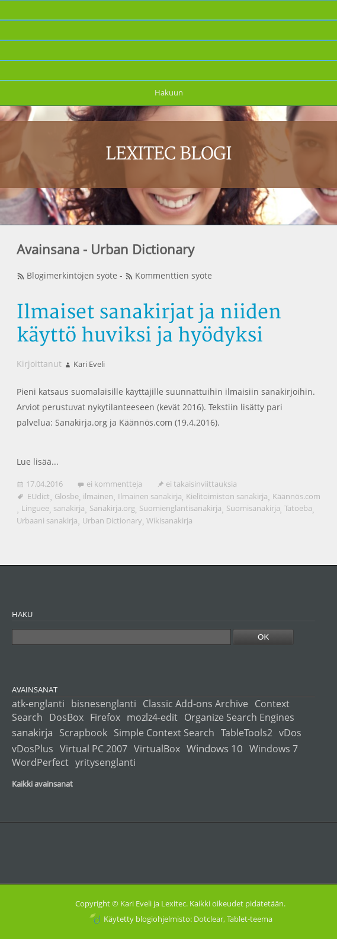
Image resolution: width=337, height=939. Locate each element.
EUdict (38, 496)
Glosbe (66, 496)
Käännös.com (296, 496)
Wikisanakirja (169, 520)
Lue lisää (34, 461)
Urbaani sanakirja (47, 520)
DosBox (66, 717)
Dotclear (208, 919)
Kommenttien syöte (173, 275)
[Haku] (121, 637)
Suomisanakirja (253, 508)
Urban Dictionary (112, 520)
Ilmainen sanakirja (150, 496)
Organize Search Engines (239, 717)
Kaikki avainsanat (42, 783)
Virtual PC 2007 (93, 748)
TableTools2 (246, 732)
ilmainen (98, 496)
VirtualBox (157, 748)
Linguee (35, 508)
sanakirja (69, 508)
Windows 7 (273, 748)
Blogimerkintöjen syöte (72, 275)
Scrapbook (83, 732)
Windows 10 (215, 748)
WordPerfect (40, 762)
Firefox (105, 717)
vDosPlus (32, 748)
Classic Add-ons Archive (195, 703)
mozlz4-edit (152, 717)
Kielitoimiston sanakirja (227, 496)
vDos (290, 732)
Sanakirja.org (112, 508)
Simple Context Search (164, 732)
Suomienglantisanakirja (180, 508)
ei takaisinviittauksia (201, 483)
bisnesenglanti (103, 703)
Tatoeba (298, 508)
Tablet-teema (249, 919)
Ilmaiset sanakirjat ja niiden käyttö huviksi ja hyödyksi (149, 324)
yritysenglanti (105, 762)
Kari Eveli (89, 364)
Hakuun (169, 92)
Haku (22, 614)
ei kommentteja (114, 483)
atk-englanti (38, 703)
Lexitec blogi (168, 154)
